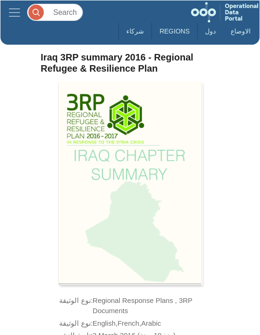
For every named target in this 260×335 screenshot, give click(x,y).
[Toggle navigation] (14, 12)
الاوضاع (241, 31)
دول (210, 31)
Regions (174, 31)
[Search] (55, 12)
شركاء (135, 31)
